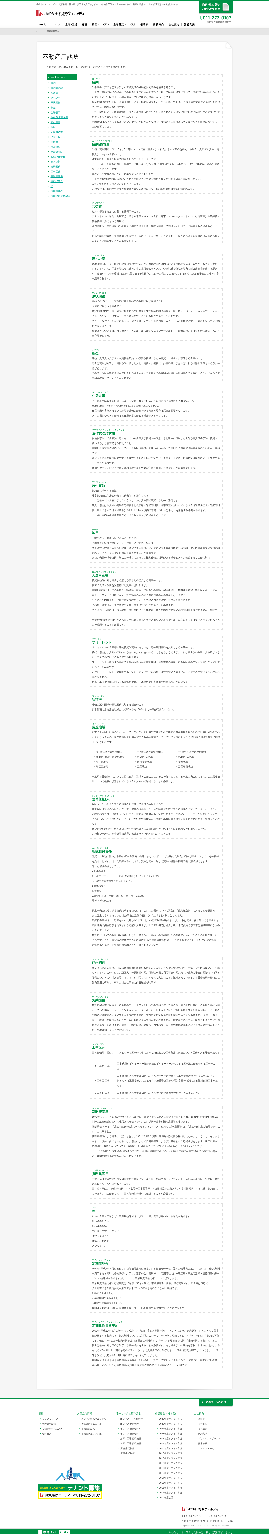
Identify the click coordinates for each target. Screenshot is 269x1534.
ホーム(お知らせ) (206, 1448)
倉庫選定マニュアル (124, 25)
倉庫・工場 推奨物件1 (131, 1438)
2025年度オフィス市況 (170, 1424)
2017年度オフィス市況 (170, 1463)
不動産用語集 (53, 31)
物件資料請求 (49, 1424)
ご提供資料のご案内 (52, 1428)
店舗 (85, 25)
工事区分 (55, 171)
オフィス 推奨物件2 (130, 1433)
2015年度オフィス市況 (170, 1473)
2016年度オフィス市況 (170, 1468)
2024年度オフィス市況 (170, 1428)
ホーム (42, 25)
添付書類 (55, 122)
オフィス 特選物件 (129, 1424)
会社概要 (202, 1424)
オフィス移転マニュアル (100, 25)
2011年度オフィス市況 (170, 1492)
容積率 (54, 142)
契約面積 (55, 166)
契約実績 (202, 1433)
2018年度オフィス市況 (170, 1458)
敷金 (53, 107)
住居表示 (55, 112)
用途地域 (55, 147)
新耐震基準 (57, 176)
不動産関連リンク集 (91, 1433)
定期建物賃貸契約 (60, 196)
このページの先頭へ (216, 1403)
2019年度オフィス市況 (170, 1453)
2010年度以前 (166, 1497)
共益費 (54, 92)
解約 (53, 83)
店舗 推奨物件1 (128, 1448)
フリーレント (58, 137)
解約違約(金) (58, 87)
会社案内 (173, 25)
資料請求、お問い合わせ (216, 7)
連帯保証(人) (58, 151)
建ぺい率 (55, 97)
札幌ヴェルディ (60, 13)
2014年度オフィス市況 (170, 1478)
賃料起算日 (57, 181)
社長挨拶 (202, 1428)
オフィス (56, 25)
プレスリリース (50, 1419)
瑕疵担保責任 (58, 156)
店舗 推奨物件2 (128, 1453)
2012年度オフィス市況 (170, 1487)
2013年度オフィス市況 (170, 1483)
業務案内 (158, 25)
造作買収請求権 (59, 117)
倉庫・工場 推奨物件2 (131, 1443)
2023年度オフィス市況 (170, 1433)
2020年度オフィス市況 (170, 1448)
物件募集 (46, 1433)
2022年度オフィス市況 (170, 1438)
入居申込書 (57, 132)
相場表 (144, 25)
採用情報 (202, 1443)
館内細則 (55, 161)
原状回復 (55, 102)
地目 (53, 127)
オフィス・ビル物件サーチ (133, 1419)
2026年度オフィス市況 (170, 1419)
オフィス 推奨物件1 (130, 1428)
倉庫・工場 (71, 25)
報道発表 (189, 25)
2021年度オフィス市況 (170, 1443)
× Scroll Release (57, 77)
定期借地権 (57, 191)
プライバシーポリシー (209, 1438)
